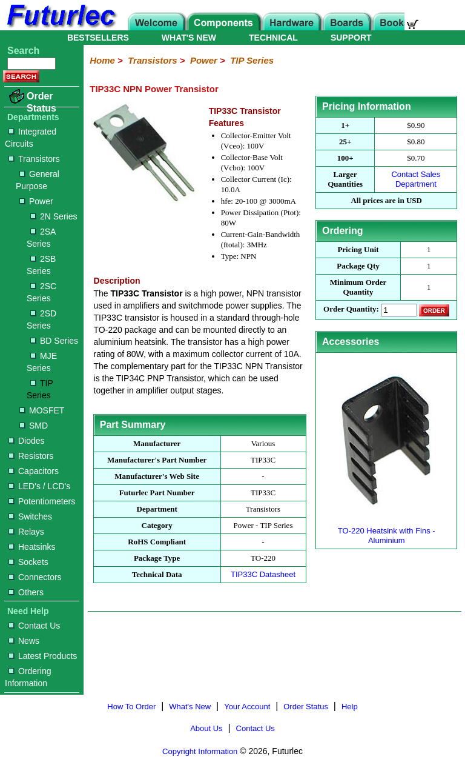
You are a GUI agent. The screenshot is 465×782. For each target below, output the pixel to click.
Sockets (28, 562)
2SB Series (41, 265)
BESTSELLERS (98, 37)
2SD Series (41, 319)
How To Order (131, 706)
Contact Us (34, 625)
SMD (33, 425)
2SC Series (41, 292)
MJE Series (42, 362)
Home (102, 60)
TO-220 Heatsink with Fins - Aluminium (386, 530)
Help (349, 706)
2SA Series (41, 238)
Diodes (26, 441)
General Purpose (37, 180)
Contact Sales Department (415, 179)
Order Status (41, 102)
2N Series (53, 216)
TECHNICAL (273, 37)
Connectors (35, 577)
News (23, 641)
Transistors (34, 159)
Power (36, 201)
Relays (26, 531)
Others (26, 592)
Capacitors (33, 471)
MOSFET (41, 410)
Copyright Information (199, 751)
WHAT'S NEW (189, 37)
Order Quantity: (351, 309)
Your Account (247, 706)
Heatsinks (31, 547)
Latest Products (42, 656)
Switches (30, 516)
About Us (206, 728)
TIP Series (40, 389)
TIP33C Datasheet (263, 574)
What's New (190, 706)
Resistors (30, 456)
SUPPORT (351, 37)
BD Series (54, 341)
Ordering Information (28, 677)
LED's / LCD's (39, 486)
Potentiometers (41, 501)
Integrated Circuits (30, 138)
